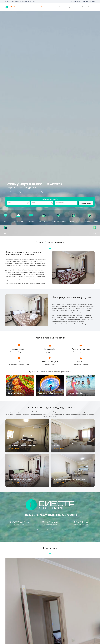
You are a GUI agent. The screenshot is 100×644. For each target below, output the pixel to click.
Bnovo (93, 207)
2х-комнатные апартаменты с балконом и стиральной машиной (70, 444)
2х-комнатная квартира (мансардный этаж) (22, 445)
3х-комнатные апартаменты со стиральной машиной (69, 480)
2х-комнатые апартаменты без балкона (20, 480)
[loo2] (11, 7)
